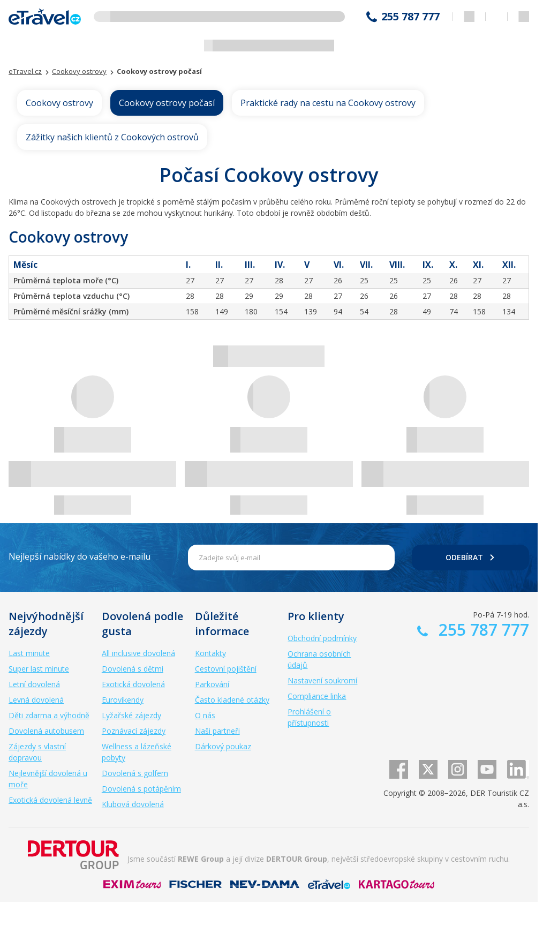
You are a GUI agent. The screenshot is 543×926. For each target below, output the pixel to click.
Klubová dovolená (133, 804)
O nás (205, 715)
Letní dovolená (34, 684)
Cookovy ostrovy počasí (167, 103)
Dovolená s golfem (135, 773)
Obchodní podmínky (322, 638)
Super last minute (39, 669)
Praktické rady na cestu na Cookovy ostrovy (328, 103)
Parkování (212, 684)
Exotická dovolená (133, 684)
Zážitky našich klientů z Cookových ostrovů (112, 137)
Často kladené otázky (232, 700)
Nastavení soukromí (322, 680)
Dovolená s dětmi (132, 669)
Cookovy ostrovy (59, 103)
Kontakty (210, 653)
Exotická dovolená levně (50, 800)
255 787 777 (410, 16)
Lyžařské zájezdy (131, 715)
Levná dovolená (36, 700)
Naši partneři (217, 731)
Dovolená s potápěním (141, 789)
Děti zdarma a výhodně (49, 715)
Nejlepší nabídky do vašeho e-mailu (79, 556)
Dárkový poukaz (223, 746)
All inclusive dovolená (138, 653)
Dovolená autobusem (46, 731)
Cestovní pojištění (226, 669)
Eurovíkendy (123, 700)
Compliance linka (317, 696)
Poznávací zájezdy (133, 731)
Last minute (29, 653)
